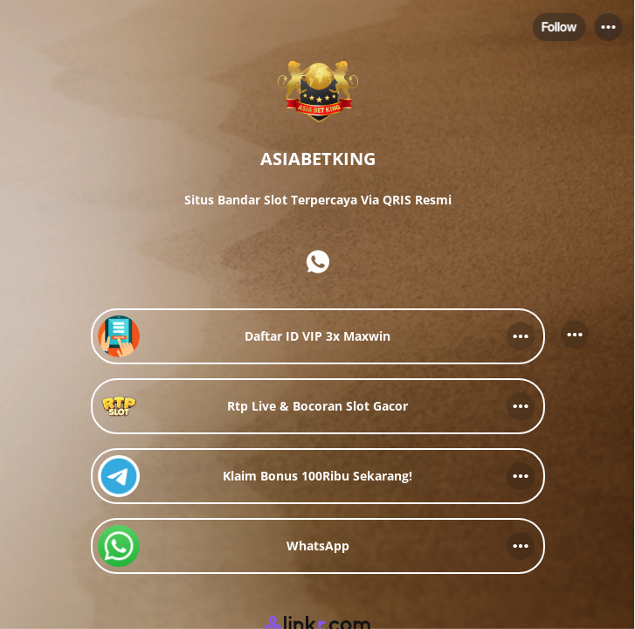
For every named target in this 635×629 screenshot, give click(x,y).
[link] (318, 336)
